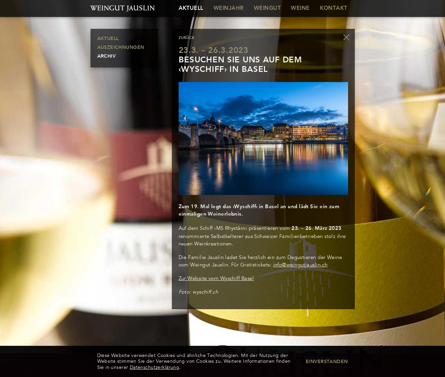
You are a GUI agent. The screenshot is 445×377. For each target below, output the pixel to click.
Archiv (106, 56)
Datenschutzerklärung (154, 367)
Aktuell (191, 8)
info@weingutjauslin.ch (300, 265)
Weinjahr (229, 8)
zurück (187, 38)
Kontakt (333, 8)
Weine (300, 8)
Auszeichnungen (120, 47)
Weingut (267, 8)
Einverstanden (327, 361)
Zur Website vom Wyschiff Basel (216, 278)
